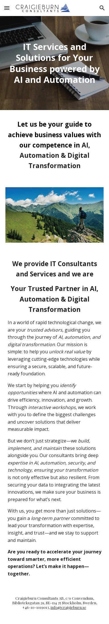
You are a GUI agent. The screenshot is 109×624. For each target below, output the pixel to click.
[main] (54, 63)
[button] (7, 8)
